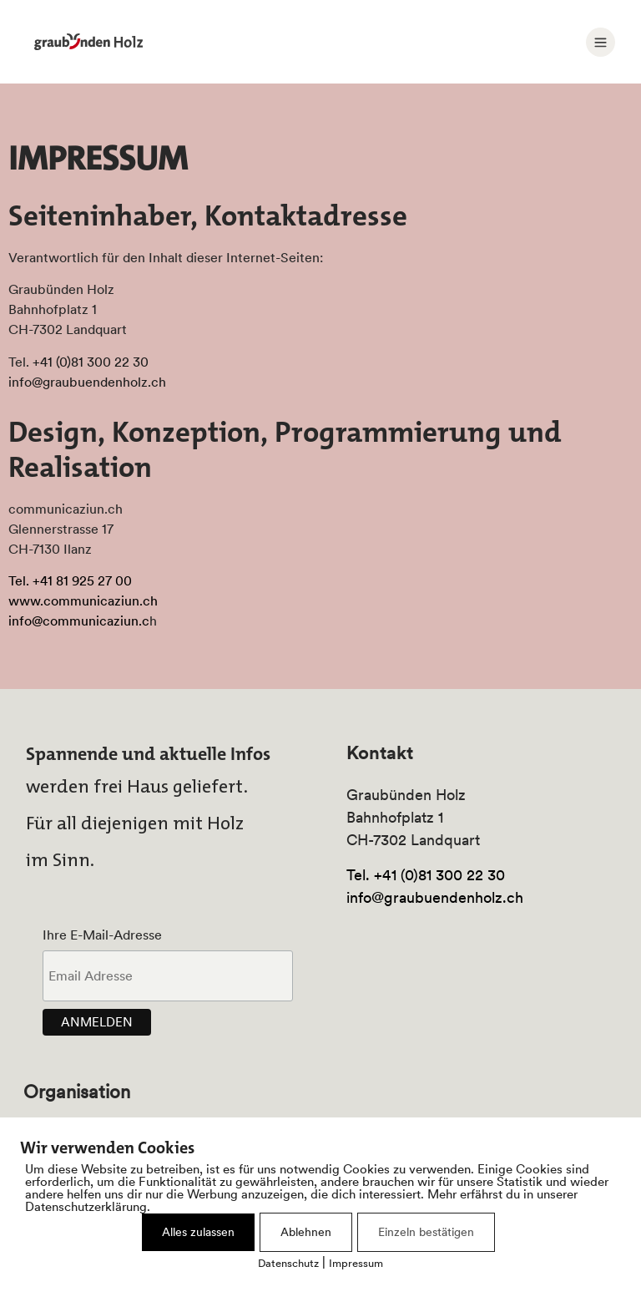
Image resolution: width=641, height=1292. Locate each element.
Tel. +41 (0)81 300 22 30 (425, 874)
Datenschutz (288, 1263)
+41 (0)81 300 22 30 (91, 361)
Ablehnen (305, 1231)
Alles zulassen (198, 1231)
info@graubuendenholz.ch (87, 381)
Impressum (356, 1263)
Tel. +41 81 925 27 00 (70, 580)
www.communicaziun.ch (83, 600)
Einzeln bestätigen (426, 1231)
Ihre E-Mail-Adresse (102, 934)
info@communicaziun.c (78, 620)
